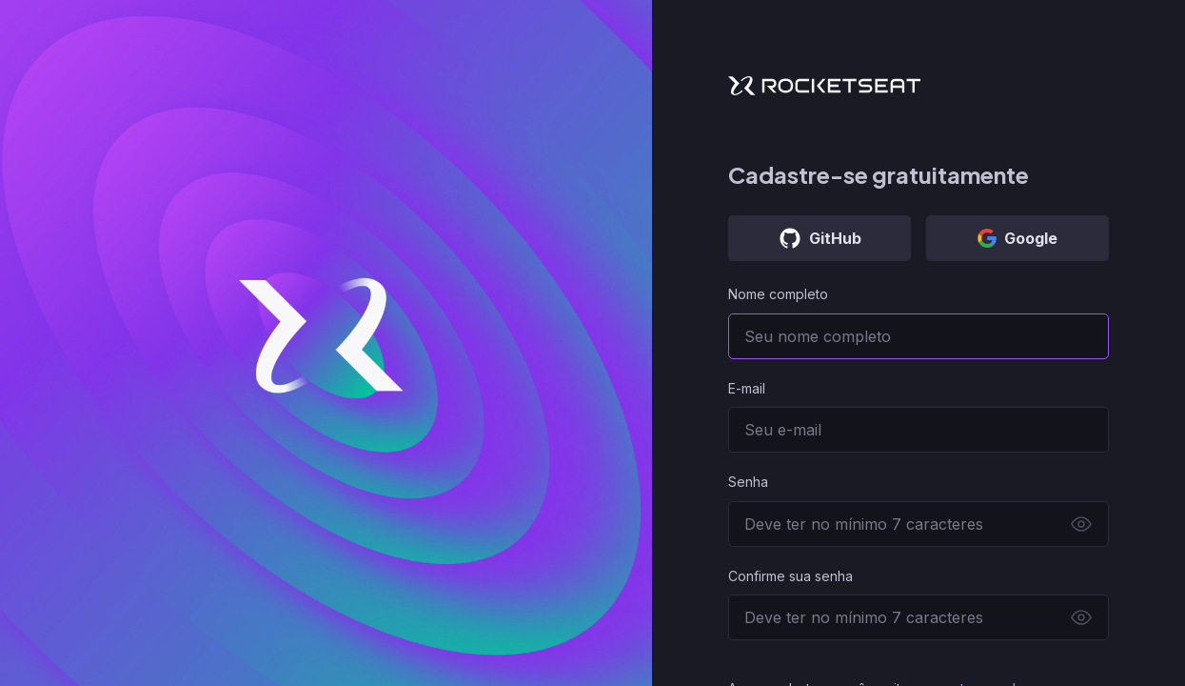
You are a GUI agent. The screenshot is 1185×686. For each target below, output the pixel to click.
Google (1017, 238)
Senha (748, 482)
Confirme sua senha (790, 576)
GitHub (820, 238)
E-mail (746, 388)
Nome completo (778, 294)
